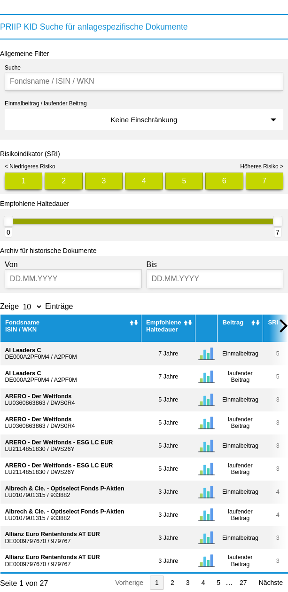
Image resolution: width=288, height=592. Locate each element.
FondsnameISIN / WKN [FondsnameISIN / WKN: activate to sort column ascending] (22, 326)
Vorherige (129, 582)
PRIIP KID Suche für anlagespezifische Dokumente (94, 27)
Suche (13, 67)
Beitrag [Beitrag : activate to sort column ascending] (232, 322)
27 (243, 582)
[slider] (8, 221)
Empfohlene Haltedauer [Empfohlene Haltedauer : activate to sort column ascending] (163, 326)
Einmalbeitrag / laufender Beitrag (46, 103)
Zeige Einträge (36, 306)
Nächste (271, 582)
